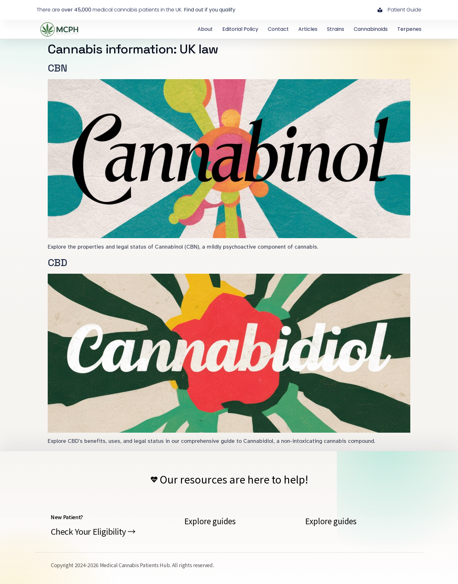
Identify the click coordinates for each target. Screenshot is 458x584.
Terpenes (409, 29)
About (205, 29)
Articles (307, 29)
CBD (57, 262)
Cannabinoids (371, 29)
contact (278, 29)
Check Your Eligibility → (93, 531)
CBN (57, 68)
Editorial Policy (240, 29)
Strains (335, 29)
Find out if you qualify (209, 9)
